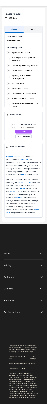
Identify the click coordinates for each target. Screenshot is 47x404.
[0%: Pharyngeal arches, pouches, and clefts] (23, 59)
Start (23, 131)
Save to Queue (23, 136)
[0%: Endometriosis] (23, 83)
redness (18, 197)
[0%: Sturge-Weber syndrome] (23, 98)
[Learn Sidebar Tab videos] (14, 29)
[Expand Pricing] (23, 265)
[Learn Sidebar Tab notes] (33, 29)
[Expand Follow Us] (23, 277)
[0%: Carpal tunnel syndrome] (23, 70)
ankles (22, 188)
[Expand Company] (23, 289)
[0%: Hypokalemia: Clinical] (23, 52)
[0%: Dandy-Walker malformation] (23, 93)
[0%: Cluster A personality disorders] (23, 65)
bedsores (24, 159)
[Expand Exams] (23, 254)
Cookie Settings (33, 357)
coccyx (28, 182)
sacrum (21, 182)
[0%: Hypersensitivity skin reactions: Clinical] (23, 105)
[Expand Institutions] (23, 312)
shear (23, 174)
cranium (13, 191)
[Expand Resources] (23, 300)
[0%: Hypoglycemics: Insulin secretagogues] (23, 77)
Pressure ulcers (13, 156)
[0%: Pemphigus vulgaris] (23, 88)
